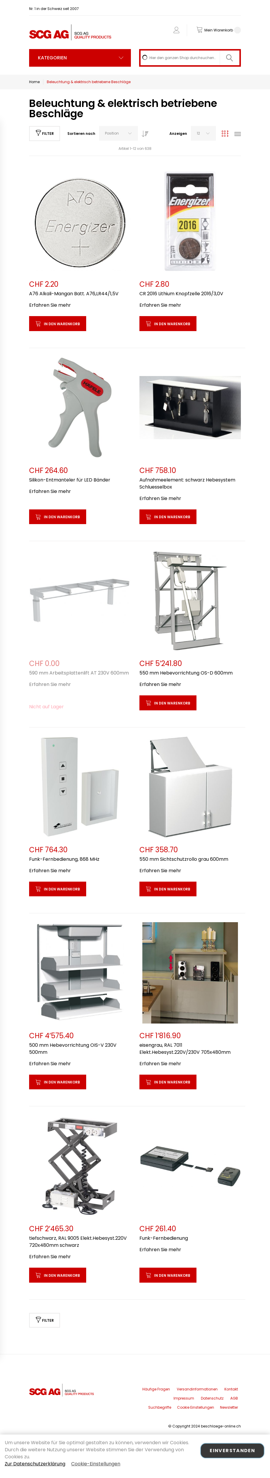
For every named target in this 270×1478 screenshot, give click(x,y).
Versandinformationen (197, 1389)
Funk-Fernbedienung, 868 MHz (64, 859)
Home (34, 81)
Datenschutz (212, 1398)
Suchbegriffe (159, 1407)
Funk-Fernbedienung (163, 1238)
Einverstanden (232, 1450)
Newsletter (229, 1407)
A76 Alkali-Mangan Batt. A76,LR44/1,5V (74, 293)
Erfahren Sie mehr (50, 305)
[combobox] (190, 58)
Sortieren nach (81, 133)
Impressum (184, 1398)
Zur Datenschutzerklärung (35, 1463)
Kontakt (231, 1389)
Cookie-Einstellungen (95, 1463)
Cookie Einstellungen (195, 1407)
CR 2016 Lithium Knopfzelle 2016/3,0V (181, 293)
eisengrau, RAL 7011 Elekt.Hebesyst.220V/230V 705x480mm (185, 1049)
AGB (234, 1398)
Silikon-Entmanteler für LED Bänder (69, 480)
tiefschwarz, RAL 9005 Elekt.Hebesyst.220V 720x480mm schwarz (78, 1242)
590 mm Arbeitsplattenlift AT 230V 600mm (79, 673)
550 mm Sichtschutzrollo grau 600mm (183, 859)
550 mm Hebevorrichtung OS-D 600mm (186, 673)
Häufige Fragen (156, 1389)
